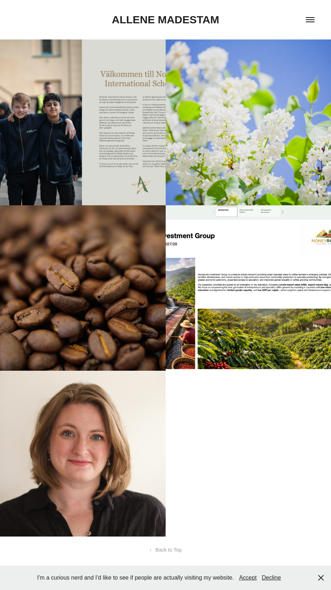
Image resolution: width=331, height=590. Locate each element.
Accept (248, 578)
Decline (271, 578)
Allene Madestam (165, 19)
